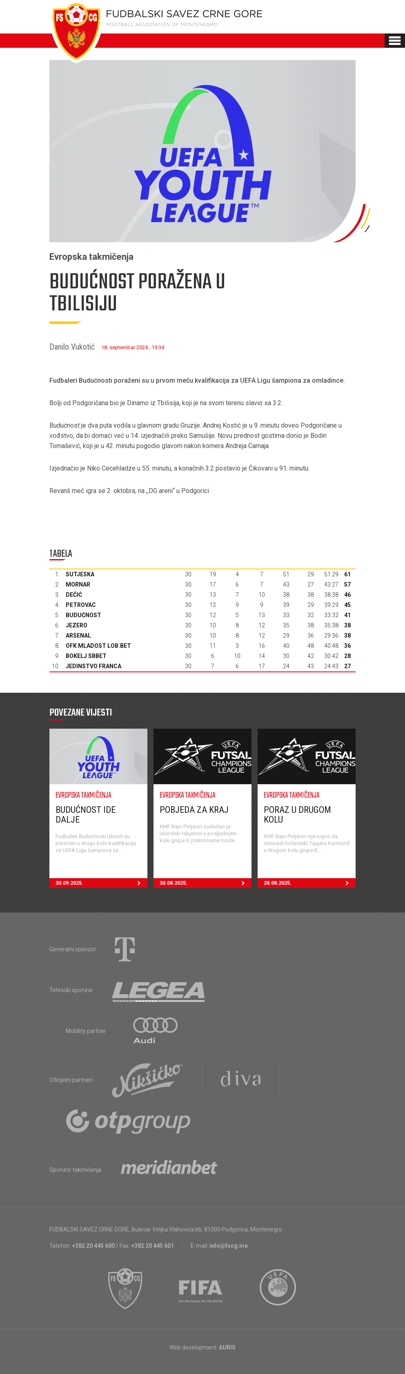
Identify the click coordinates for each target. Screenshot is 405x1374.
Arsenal (78, 635)
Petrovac (81, 605)
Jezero (76, 625)
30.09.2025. (101, 883)
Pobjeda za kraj (194, 810)
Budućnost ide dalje (86, 815)
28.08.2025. (310, 883)
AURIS (227, 1347)
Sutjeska (80, 574)
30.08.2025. (205, 883)
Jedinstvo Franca (93, 666)
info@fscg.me (228, 1245)
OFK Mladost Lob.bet (98, 645)
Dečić (74, 594)
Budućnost (83, 615)
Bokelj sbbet (86, 656)
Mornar (78, 584)
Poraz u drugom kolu (297, 815)
